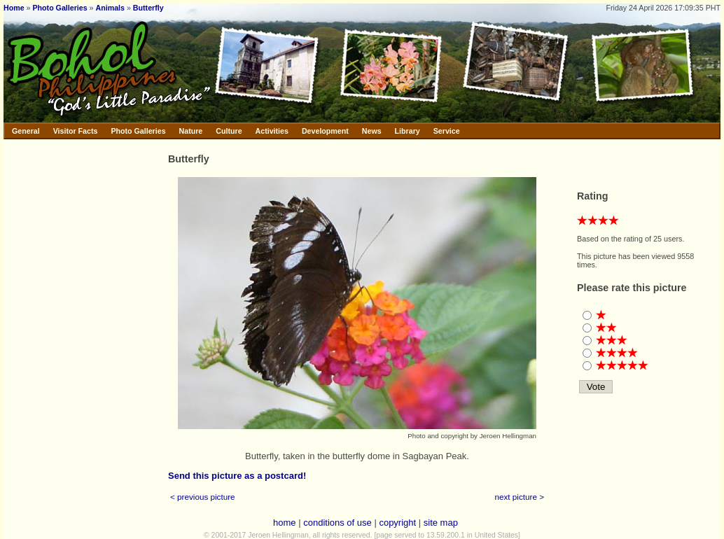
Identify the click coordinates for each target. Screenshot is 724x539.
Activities (272, 131)
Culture (229, 131)
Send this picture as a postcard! (237, 475)
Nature (191, 131)
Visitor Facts (75, 131)
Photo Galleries (59, 8)
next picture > (520, 496)
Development (325, 131)
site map (441, 522)
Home (14, 8)
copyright (397, 522)
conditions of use (337, 522)
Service (446, 131)
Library (407, 131)
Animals (110, 8)
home (284, 522)
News (372, 131)
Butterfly (148, 8)
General (26, 131)
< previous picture (202, 496)
